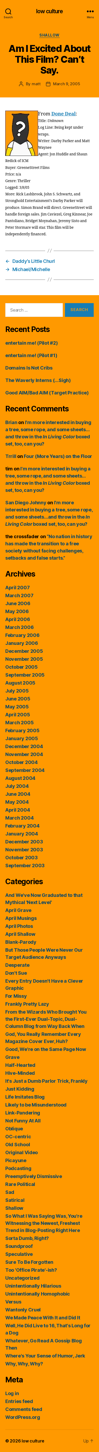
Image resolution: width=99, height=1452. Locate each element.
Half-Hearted (20, 1065)
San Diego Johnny (25, 502)
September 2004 (25, 770)
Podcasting (18, 1168)
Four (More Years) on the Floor (58, 456)
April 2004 (17, 810)
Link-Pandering (22, 1113)
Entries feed (19, 1401)
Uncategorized (22, 1278)
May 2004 (17, 802)
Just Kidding (19, 1089)
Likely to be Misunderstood (36, 1105)
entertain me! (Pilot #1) (31, 355)
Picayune (15, 1160)
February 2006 (22, 635)
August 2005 (20, 683)
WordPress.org (22, 1417)
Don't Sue (16, 973)
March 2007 (19, 595)
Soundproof (18, 1246)
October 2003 (21, 857)
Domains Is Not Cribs (29, 368)
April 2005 (17, 714)
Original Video (21, 1152)
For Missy (16, 996)
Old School (17, 1144)
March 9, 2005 (66, 83)
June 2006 (17, 603)
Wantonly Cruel (23, 1309)
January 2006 (21, 643)
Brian (11, 422)
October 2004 (21, 762)
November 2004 (24, 754)
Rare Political (20, 1184)
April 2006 (17, 619)
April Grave (18, 910)
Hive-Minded (20, 1073)
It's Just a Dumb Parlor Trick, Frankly (46, 1081)
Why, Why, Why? (24, 1363)
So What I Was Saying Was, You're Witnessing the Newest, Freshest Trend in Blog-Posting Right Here (43, 1223)
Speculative (19, 1254)
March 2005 (19, 722)
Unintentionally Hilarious (33, 1286)
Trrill (10, 456)
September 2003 (25, 865)
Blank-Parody (20, 942)
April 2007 (17, 587)
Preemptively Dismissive (33, 1176)
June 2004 (17, 794)
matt (36, 83)
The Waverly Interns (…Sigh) (38, 380)
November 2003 (24, 849)
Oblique (14, 1128)
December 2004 (24, 746)
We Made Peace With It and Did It (42, 1317)
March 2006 (19, 627)
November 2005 (24, 659)
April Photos (19, 926)
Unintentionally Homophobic (37, 1294)
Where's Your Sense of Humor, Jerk (45, 1356)
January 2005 (21, 738)
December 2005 (24, 651)
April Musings (21, 918)
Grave (12, 1057)
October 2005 (21, 667)
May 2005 (17, 706)
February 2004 (22, 826)
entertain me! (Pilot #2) (31, 343)
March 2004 (19, 818)
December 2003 (24, 841)
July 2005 (17, 691)
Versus (13, 1302)
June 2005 (17, 699)
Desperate (17, 965)
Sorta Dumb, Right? (27, 1238)
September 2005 (25, 675)
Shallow (49, 35)
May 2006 (17, 611)
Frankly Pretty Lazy (27, 1004)
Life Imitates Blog (25, 1097)
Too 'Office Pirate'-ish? (31, 1270)
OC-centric (18, 1136)
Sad (9, 1192)
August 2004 (20, 778)
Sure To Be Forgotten (29, 1262)
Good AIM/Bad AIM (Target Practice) (47, 392)
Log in (12, 1393)
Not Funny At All (23, 1120)
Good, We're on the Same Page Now (45, 1049)
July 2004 (17, 786)
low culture (49, 11)
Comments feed (23, 1409)
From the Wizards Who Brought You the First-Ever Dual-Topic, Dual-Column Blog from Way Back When (45, 1019)
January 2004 (21, 834)
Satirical (15, 1200)
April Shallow (20, 934)
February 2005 (22, 730)
